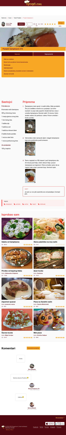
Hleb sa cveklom (9, 59)
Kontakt (12, 427)
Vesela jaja (7, 65)
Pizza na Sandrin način (49, 292)
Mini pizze (49, 323)
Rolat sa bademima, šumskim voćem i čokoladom (18, 71)
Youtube (47, 427)
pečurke (18, 204)
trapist (34, 204)
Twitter (41, 427)
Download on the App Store (50, 423)
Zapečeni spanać (17, 292)
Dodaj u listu (61, 23)
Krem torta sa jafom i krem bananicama (16, 62)
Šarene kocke (17, 323)
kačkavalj (42, 204)
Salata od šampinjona (17, 231)
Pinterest (59, 427)
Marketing (7, 427)
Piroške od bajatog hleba (17, 261)
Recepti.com (33, 3)
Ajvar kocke (49, 261)
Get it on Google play (59, 423)
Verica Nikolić (32, 408)
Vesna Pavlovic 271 (34, 388)
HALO (11, 429)
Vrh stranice (59, 417)
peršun (26, 204)
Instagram (52, 427)
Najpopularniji (49, 54)
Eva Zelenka (9, 24)
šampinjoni (9, 204)
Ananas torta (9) (9, 74)
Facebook (35, 427)
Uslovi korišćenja (23, 426)
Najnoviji (17, 54)
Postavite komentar (33, 348)
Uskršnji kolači (8, 68)
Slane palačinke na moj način (49, 231)
